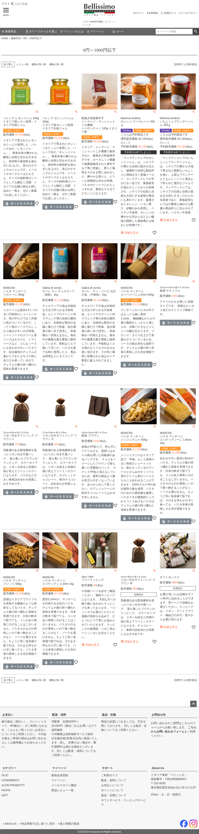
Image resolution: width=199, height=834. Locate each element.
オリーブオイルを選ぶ (41, 31)
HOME (4, 38)
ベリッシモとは (72, 31)
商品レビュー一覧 (62, 790)
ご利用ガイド (169, 13)
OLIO (5, 775)
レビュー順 (22, 64)
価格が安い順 (56, 64)
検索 (196, 31)
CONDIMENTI (10, 780)
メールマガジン (189, 13)
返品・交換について (113, 795)
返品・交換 (109, 714)
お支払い (8, 714)
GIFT (5, 795)
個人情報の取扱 (69, 823)
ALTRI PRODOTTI (13, 785)
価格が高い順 (39, 64)
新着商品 (9, 31)
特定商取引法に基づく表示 (38, 823)
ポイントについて (112, 790)
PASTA (6, 790)
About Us (158, 768)
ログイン (139, 13)
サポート (107, 768)
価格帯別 (16, 38)
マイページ (95, 31)
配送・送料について (80, 750)
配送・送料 (59, 714)
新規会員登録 (59, 775)
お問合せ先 (159, 714)
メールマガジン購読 (64, 785)
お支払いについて (112, 785)
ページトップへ (193, 704)
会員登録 (153, 13)
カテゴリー (9, 768)
